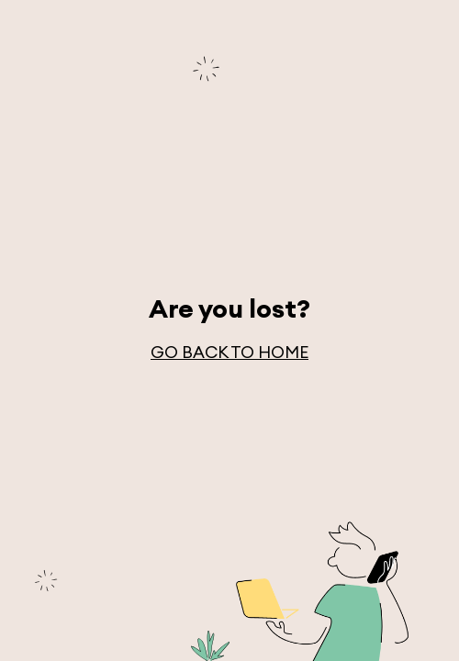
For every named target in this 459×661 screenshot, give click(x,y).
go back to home (229, 352)
